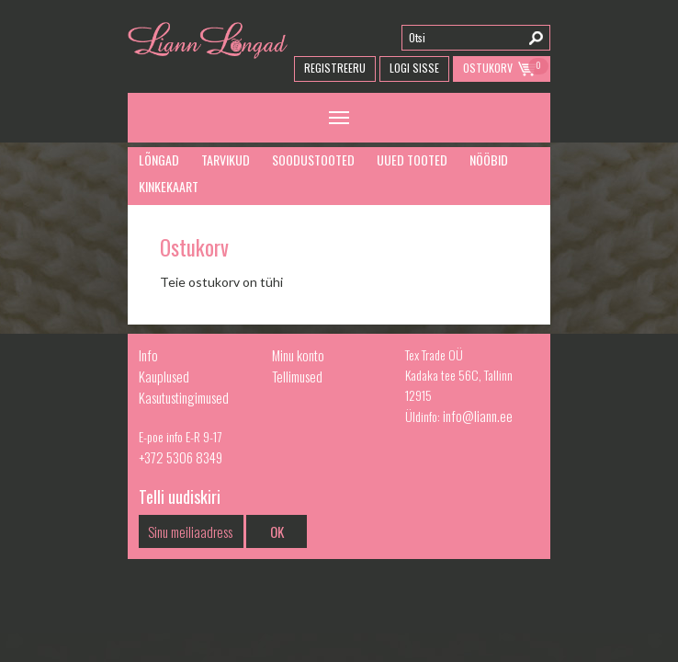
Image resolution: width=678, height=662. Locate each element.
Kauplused (164, 376)
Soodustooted (313, 159)
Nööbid (488, 159)
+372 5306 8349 (180, 457)
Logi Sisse (414, 67)
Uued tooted (412, 159)
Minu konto (298, 355)
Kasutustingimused (184, 397)
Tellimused (297, 376)
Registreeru (335, 67)
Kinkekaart (168, 186)
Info (148, 355)
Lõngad (159, 159)
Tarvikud (225, 159)
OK (277, 531)
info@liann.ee (478, 415)
